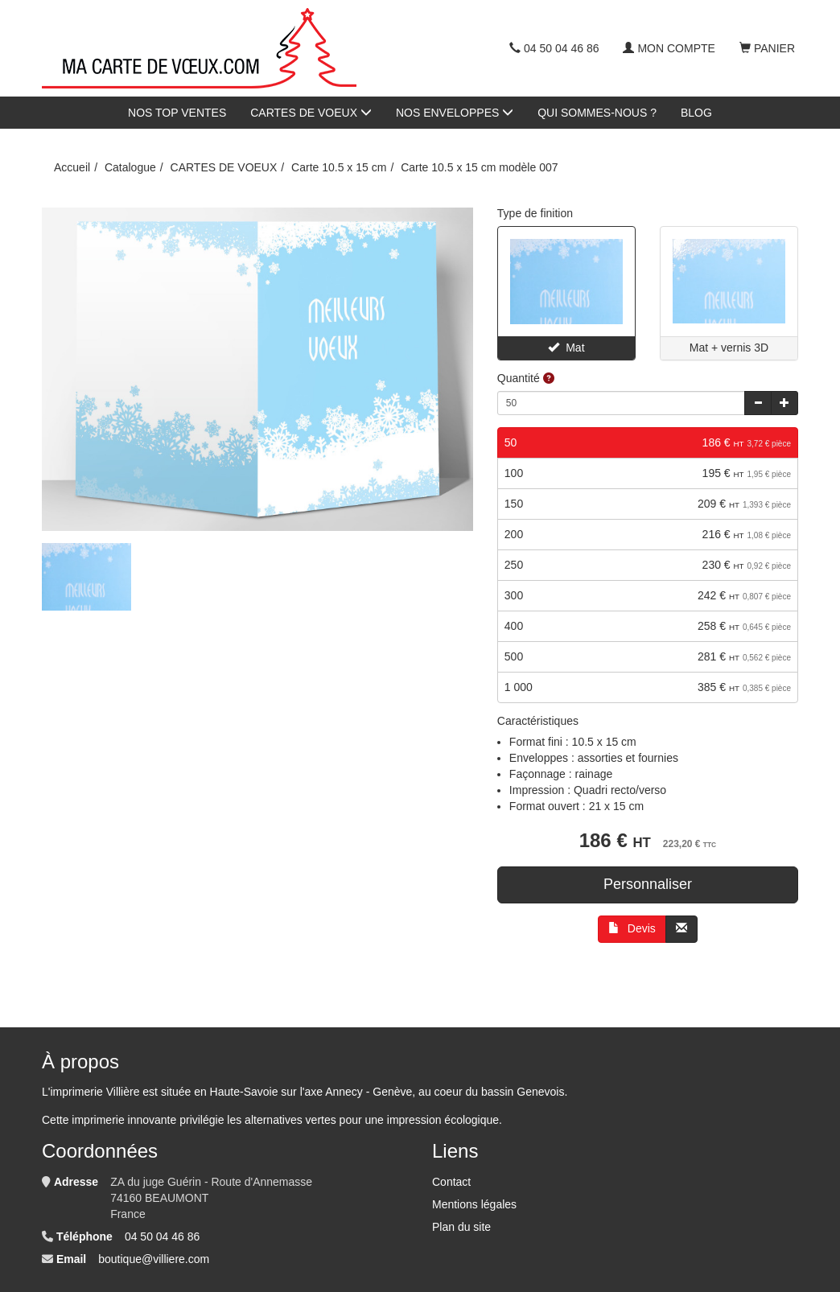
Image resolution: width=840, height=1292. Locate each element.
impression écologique (443, 1119)
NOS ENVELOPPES (454, 112)
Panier (767, 48)
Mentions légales (474, 1204)
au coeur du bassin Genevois (491, 1091)
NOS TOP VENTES (177, 112)
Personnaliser (647, 884)
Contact (451, 1181)
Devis (632, 928)
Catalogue (130, 167)
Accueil (72, 167)
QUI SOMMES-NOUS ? (597, 112)
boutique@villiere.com (153, 1259)
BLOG (696, 112)
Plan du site (461, 1226)
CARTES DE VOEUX (311, 112)
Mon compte (668, 48)
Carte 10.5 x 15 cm (338, 167)
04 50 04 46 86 (554, 48)
